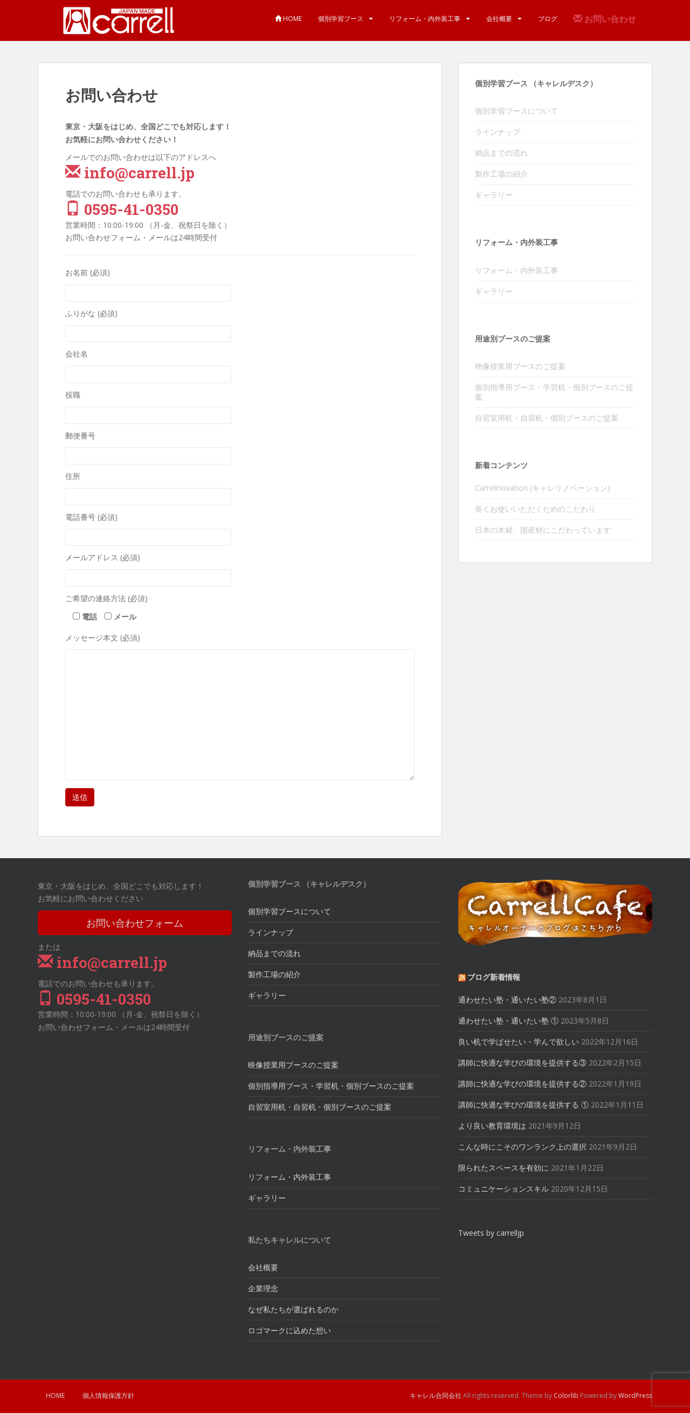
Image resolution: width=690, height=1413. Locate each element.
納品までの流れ (501, 153)
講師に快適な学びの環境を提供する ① (523, 1104)
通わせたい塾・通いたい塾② (507, 999)
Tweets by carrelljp (491, 1233)
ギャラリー (494, 195)
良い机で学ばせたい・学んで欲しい (518, 1041)
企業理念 (263, 1288)
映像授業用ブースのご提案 (520, 366)
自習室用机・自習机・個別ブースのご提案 (546, 418)
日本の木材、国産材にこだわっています (543, 530)
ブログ (547, 18)
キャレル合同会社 (435, 1395)
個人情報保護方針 (108, 1395)
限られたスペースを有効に (503, 1168)
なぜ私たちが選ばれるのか (293, 1309)
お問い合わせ (605, 19)
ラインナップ (497, 132)
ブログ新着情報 (493, 977)
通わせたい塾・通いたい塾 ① (508, 1020)
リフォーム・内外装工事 (424, 18)
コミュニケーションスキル (503, 1189)
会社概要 (499, 18)
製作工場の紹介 (501, 174)
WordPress (635, 1395)
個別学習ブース (340, 18)
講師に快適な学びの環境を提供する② (522, 1083)
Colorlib (566, 1395)
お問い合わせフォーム (134, 922)
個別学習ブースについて (516, 111)
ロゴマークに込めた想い (289, 1330)
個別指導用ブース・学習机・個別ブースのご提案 (554, 392)
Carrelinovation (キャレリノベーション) (542, 488)
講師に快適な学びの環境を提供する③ (522, 1062)
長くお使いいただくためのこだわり (535, 509)
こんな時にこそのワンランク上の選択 (522, 1146)
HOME (288, 18)
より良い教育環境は (492, 1125)
